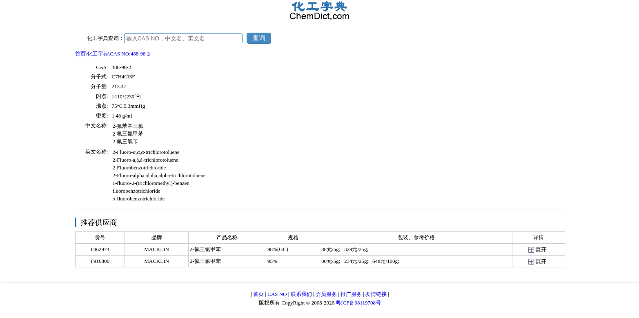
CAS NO (277, 294)
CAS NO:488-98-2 (130, 54)
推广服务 (351, 294)
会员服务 (326, 294)
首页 (80, 54)
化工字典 (97, 54)
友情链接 (376, 294)
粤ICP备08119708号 (358, 303)
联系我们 (301, 294)
